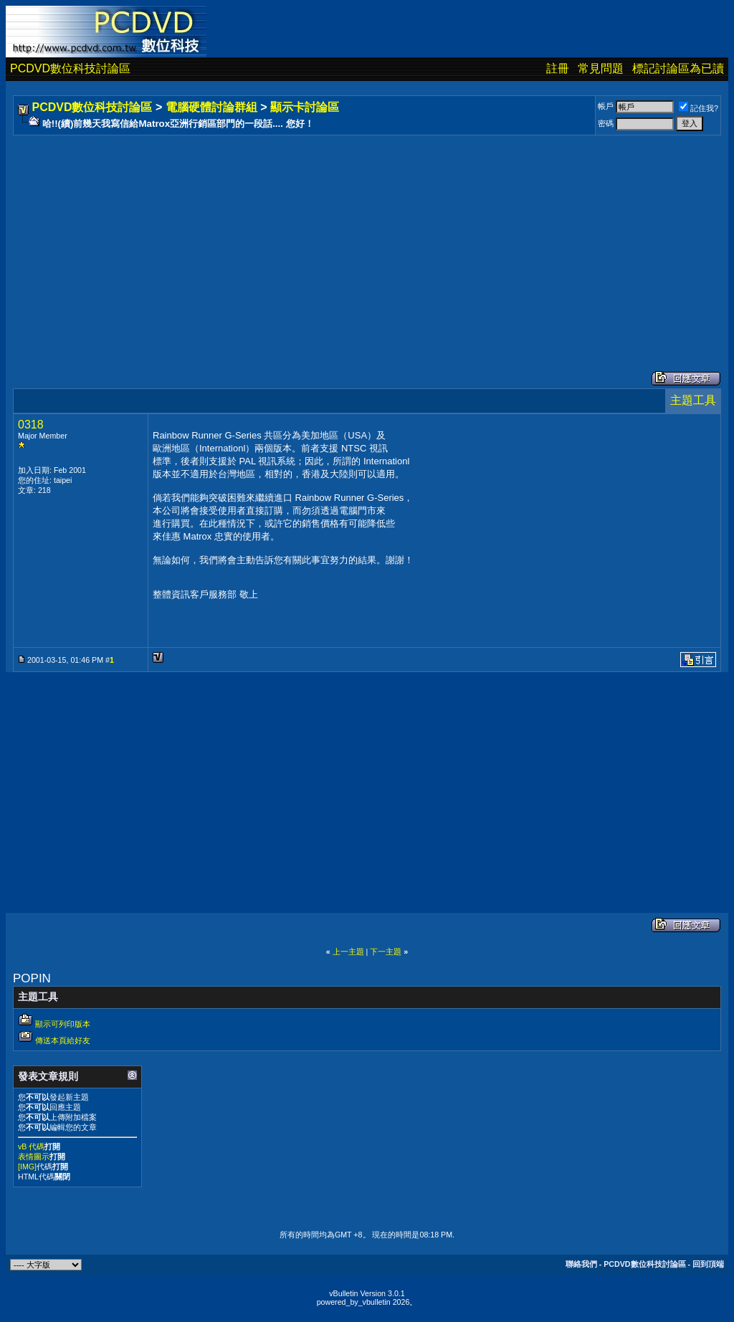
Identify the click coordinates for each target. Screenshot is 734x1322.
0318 (31, 424)
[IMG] (27, 1166)
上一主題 (348, 951)
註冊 (557, 68)
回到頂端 (708, 1264)
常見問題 (601, 68)
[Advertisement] (367, 238)
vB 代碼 (31, 1146)
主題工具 (693, 400)
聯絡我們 (581, 1264)
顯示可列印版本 (62, 1024)
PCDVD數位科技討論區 (70, 68)
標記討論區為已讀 (678, 68)
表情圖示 (33, 1156)
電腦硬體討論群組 (211, 107)
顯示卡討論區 (304, 107)
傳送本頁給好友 (62, 1040)
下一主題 (385, 951)
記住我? (698, 108)
